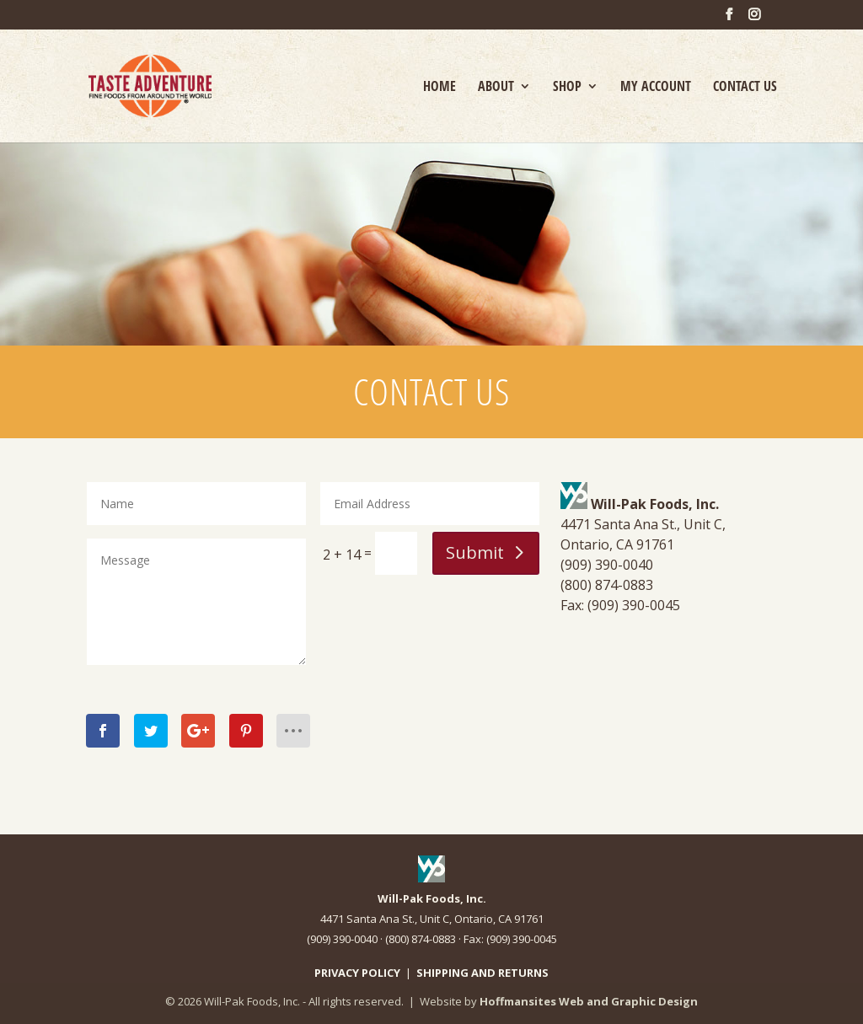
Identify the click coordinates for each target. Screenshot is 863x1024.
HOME (439, 87)
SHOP (567, 87)
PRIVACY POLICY (357, 972)
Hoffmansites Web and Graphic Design (589, 1001)
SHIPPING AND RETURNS (482, 972)
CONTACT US (745, 87)
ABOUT (496, 87)
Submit (475, 552)
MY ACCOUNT (655, 87)
